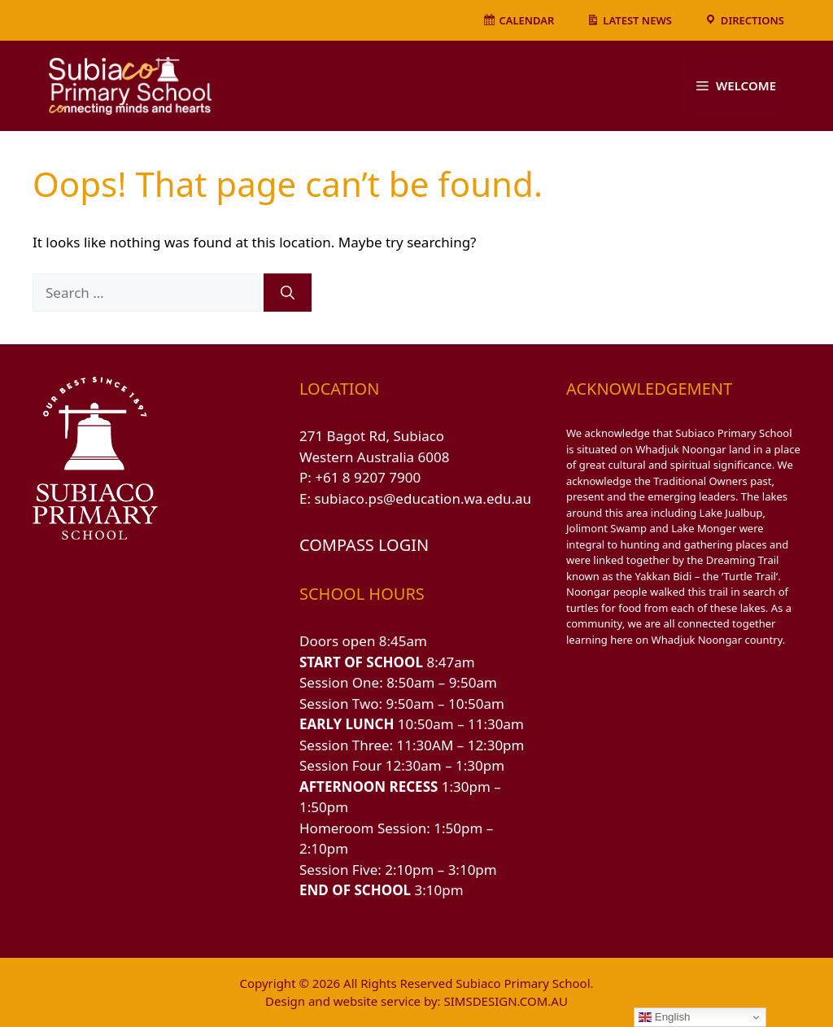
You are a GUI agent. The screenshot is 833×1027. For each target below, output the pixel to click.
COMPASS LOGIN (364, 545)
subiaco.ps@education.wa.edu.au (422, 498)
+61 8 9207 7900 (368, 477)
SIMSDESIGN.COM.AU (505, 1001)
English (664, 1017)
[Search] (288, 292)
